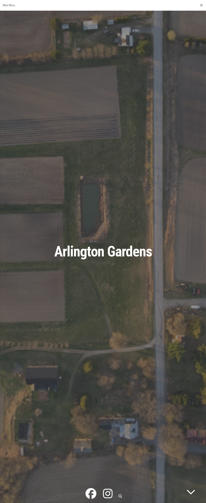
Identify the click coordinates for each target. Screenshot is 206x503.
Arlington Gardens (103, 251)
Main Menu (103, 5)
